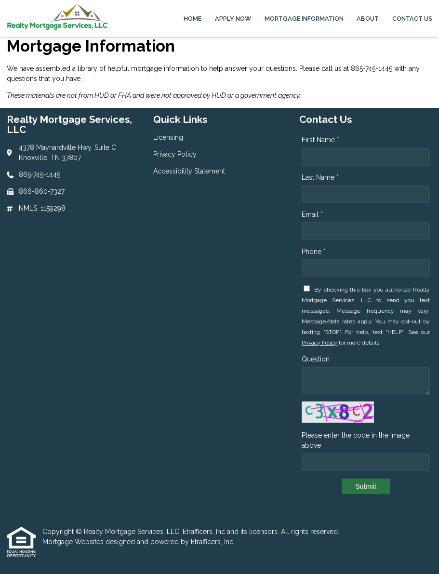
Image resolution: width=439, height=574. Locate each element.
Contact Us (412, 18)
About (368, 18)
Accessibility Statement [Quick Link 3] (189, 171)
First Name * (320, 140)
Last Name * (320, 177)
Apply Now (233, 18)
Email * (312, 214)
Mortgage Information (304, 18)
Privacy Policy (319, 342)
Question (316, 359)
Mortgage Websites (74, 542)
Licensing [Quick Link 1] (168, 137)
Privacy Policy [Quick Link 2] (175, 154)
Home (192, 18)
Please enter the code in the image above (356, 440)
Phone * (314, 251)
